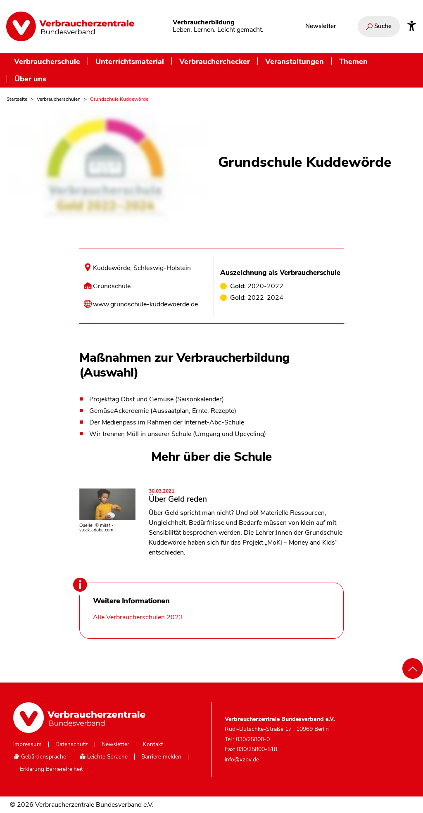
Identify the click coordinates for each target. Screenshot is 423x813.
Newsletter (320, 26)
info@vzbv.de (242, 759)
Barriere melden (161, 757)
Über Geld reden (246, 496)
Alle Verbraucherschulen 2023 (138, 617)
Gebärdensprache (39, 757)
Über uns (30, 79)
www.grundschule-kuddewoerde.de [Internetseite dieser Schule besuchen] (145, 304)
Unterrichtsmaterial (129, 61)
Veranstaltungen (294, 61)
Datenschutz (71, 744)
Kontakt (153, 744)
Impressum (27, 744)
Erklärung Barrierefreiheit (51, 769)
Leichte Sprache (104, 757)
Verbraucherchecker (214, 61)
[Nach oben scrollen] (412, 668)
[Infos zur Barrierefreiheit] (411, 26)
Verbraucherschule (47, 61)
